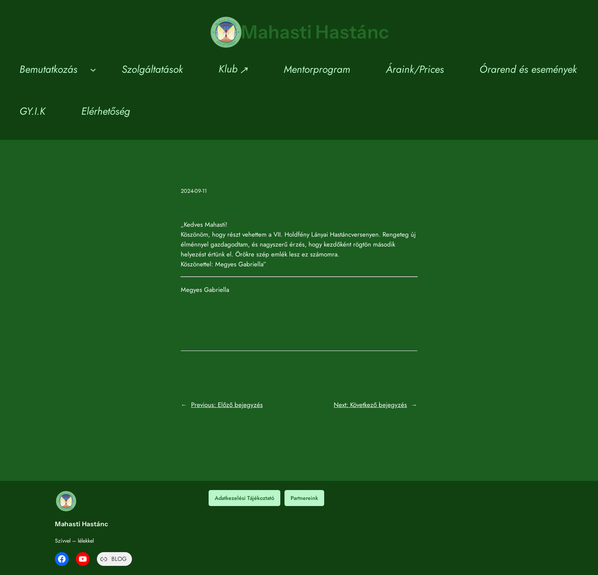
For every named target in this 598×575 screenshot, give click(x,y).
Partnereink (304, 498)
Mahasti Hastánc (315, 32)
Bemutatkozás (48, 69)
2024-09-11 (194, 191)
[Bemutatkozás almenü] (93, 69)
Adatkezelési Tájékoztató (244, 498)
